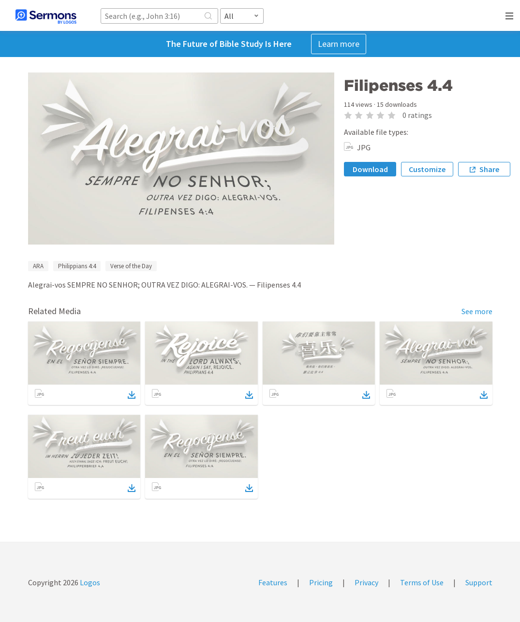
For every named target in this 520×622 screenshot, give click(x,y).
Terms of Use (422, 582)
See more (476, 311)
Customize (427, 169)
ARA (38, 266)
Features (272, 582)
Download (370, 169)
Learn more (338, 43)
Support (478, 582)
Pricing (321, 582)
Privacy (366, 582)
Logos (89, 582)
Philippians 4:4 (77, 266)
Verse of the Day (131, 266)
